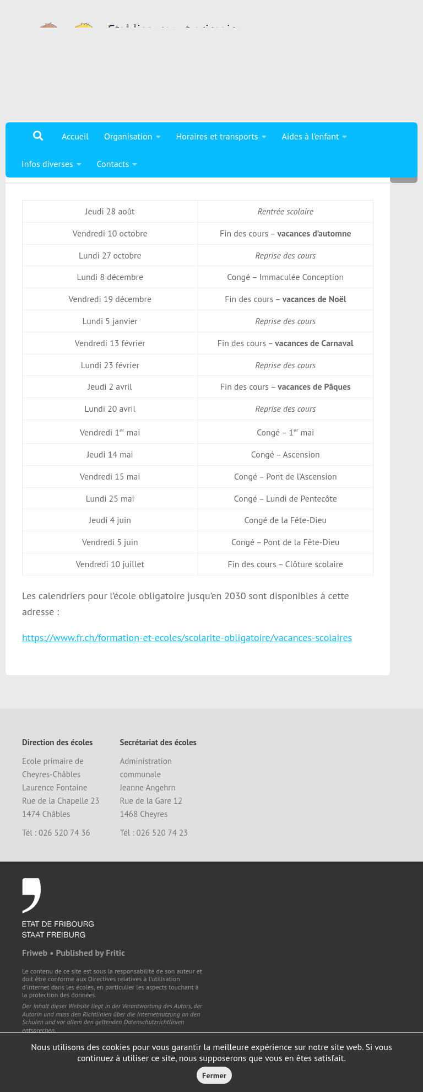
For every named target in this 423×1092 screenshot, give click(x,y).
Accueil (75, 136)
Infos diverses (47, 163)
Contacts (113, 163)
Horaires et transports (217, 136)
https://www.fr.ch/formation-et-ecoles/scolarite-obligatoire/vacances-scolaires (187, 679)
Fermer (214, 1075)
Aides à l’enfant (310, 136)
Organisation (128, 136)
